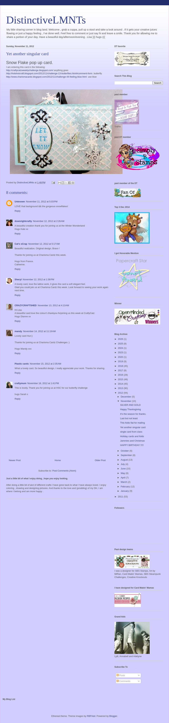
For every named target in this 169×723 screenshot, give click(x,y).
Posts (121, 675)
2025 (121, 343)
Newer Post (15, 460)
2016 (121, 374)
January (125, 491)
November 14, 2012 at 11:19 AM (39, 331)
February (126, 486)
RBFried (91, 716)
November (126, 401)
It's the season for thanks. (133, 414)
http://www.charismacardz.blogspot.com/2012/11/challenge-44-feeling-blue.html (46, 76)
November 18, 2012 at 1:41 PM (43, 383)
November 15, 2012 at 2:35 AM (45, 363)
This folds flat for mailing (132, 422)
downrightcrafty (23, 221)
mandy (18, 331)
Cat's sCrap (21, 244)
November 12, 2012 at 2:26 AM (48, 221)
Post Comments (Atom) (64, 470)
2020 (121, 357)
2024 (121, 348)
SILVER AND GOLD (130, 405)
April (123, 477)
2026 (121, 339)
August (125, 459)
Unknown (20, 201)
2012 (121, 392)
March (124, 482)
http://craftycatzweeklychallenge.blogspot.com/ (29, 70)
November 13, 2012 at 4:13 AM (53, 305)
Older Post (100, 460)
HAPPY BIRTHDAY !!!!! (131, 445)
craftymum (20, 383)
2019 (121, 361)
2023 (121, 352)
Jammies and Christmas (132, 440)
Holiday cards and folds (132, 436)
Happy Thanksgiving (130, 409)
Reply (17, 211)
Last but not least (128, 418)
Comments (123, 681)
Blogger (113, 716)
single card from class (131, 431)
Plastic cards (22, 363)
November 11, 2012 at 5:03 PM (42, 201)
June (123, 468)
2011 (121, 496)
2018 (121, 366)
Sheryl (18, 279)
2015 (121, 379)
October (125, 450)
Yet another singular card (132, 427)
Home (58, 460)
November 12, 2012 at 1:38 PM (38, 279)
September (127, 455)
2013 (121, 388)
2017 (121, 370)
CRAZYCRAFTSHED (26, 305)
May (123, 473)
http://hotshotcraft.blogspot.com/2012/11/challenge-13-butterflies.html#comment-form (49, 73)
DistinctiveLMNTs (46, 20)
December (126, 396)
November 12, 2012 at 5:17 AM (44, 244)
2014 (121, 383)
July (123, 464)
